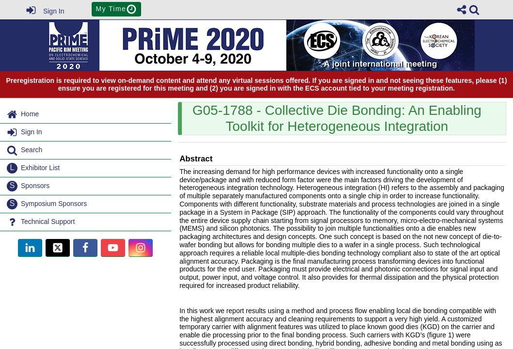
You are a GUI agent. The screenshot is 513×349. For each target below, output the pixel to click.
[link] (474, 9)
